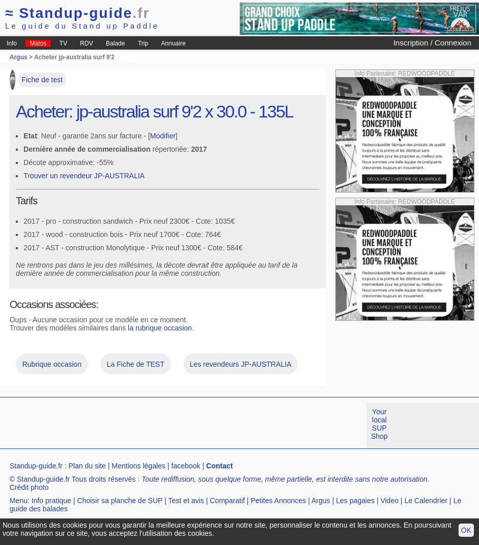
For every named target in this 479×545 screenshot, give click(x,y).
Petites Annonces (278, 500)
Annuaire (173, 43)
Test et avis (186, 500)
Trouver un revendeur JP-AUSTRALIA (84, 176)
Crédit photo (29, 487)
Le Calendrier (425, 500)
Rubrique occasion (51, 364)
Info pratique (52, 500)
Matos (38, 43)
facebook (185, 466)
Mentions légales (139, 466)
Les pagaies (355, 500)
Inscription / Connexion (432, 42)
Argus (19, 57)
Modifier (163, 136)
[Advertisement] (186, 425)
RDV (86, 43)
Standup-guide (77, 13)
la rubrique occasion (160, 328)
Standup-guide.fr (36, 466)
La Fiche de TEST (136, 364)
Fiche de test (42, 80)
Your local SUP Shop (379, 424)
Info (12, 43)
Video (389, 500)
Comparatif (227, 500)
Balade (115, 43)
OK (466, 530)
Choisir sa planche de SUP (120, 500)
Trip (143, 43)
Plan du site (87, 466)
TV (63, 43)
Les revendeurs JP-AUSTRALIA (240, 364)
